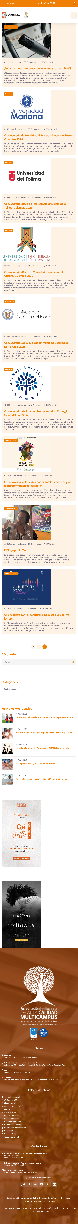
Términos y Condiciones (45, 1201)
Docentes (8, 94)
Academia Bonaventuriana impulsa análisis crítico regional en (44, 733)
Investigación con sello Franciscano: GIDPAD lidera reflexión (43, 748)
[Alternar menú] (73, 15)
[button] (74, 3)
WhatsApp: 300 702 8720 (14, 1158)
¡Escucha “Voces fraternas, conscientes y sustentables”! (37, 68)
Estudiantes (9, 301)
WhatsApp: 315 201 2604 (14, 1165)
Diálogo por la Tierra (16, 550)
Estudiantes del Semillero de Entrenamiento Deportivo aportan (44, 717)
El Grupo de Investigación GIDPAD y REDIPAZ (36, 763)
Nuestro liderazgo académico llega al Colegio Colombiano (42, 779)
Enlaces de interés (11, 3)
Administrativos (10, 27)
